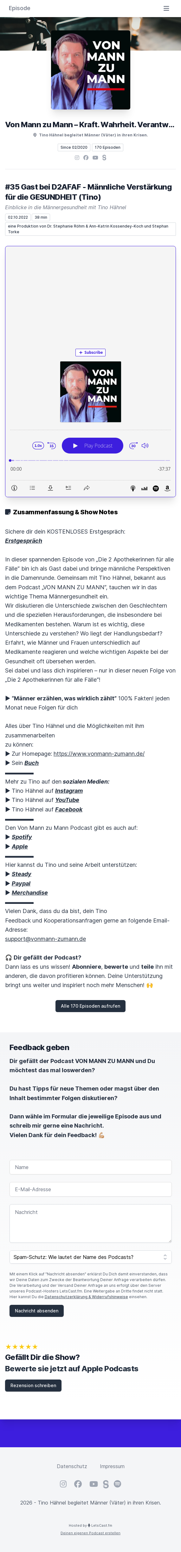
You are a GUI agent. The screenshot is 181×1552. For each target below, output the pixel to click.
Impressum (112, 1466)
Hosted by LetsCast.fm (90, 1525)
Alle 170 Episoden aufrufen (90, 1006)
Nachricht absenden (36, 1310)
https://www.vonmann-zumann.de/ (99, 753)
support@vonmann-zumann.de (45, 939)
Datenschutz (72, 1466)
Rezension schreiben (33, 1385)
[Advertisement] (90, 293)
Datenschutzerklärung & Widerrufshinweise (86, 1296)
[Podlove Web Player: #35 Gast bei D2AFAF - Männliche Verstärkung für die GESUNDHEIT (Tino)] (90, 419)
